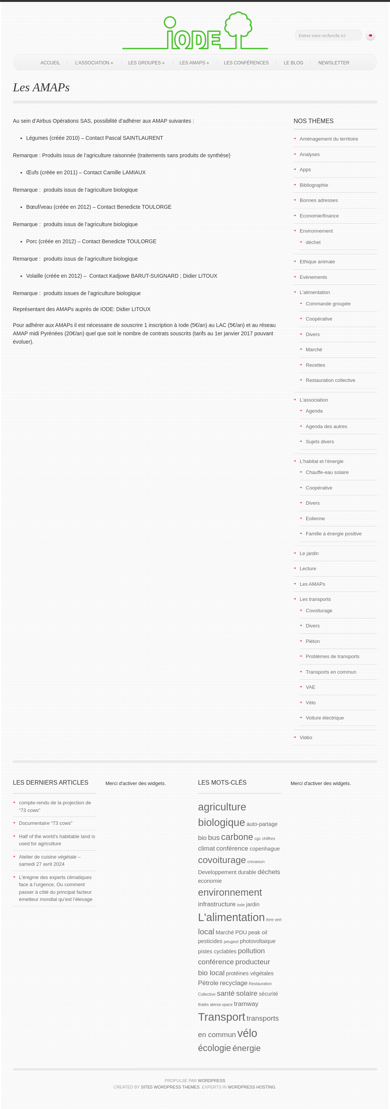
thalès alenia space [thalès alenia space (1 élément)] (215, 1004)
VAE (310, 687)
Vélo (311, 702)
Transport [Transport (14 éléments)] (221, 1016)
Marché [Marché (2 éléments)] (224, 932)
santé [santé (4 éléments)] (226, 993)
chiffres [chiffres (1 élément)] (268, 838)
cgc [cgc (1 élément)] (258, 838)
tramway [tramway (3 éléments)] (246, 1003)
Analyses (310, 154)
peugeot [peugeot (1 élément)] (231, 941)
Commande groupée (328, 304)
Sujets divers (320, 441)
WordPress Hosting (251, 1087)
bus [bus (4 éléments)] (214, 838)
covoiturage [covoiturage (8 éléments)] (222, 860)
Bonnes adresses (319, 200)
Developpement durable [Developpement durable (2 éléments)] (227, 872)
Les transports (315, 599)
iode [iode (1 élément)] (241, 905)
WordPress (211, 1080)
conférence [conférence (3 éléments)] (232, 848)
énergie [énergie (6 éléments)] (247, 1048)
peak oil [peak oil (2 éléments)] (257, 932)
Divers (313, 334)
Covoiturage (319, 610)
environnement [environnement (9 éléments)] (230, 892)
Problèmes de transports (333, 656)
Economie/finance (319, 216)
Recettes (315, 365)
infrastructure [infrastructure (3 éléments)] (217, 904)
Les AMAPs (194, 63)
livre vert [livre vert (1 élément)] (273, 919)
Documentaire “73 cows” (45, 823)
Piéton (313, 641)
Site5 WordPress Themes (170, 1087)
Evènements (313, 277)
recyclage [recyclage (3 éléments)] (234, 983)
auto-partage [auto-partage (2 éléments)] (262, 824)
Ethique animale (317, 261)
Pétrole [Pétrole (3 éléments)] (208, 983)
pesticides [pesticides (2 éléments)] (210, 941)
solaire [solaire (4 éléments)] (246, 993)
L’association (94, 63)
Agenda (314, 411)
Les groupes (146, 63)
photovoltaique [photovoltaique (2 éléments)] (257, 941)
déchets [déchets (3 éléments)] (269, 872)
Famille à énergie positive (334, 534)
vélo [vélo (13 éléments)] (247, 1033)
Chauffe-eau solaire (327, 472)
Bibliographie (314, 185)
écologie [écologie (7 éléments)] (214, 1048)
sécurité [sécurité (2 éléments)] (268, 994)
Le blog (293, 63)
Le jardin (309, 553)
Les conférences (246, 63)
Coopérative (319, 319)
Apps (305, 169)
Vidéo (306, 737)
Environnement (316, 231)
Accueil (50, 63)
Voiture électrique (325, 718)
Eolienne (315, 518)
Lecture (308, 568)
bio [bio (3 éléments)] (202, 838)
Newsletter (333, 63)
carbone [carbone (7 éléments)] (237, 837)
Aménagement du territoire (329, 139)
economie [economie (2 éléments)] (210, 881)
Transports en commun (331, 672)
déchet (313, 242)
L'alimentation (315, 292)
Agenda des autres (326, 426)
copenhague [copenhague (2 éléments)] (265, 849)
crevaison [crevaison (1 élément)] (256, 861)
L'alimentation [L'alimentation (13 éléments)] (231, 917)
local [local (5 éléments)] (206, 931)
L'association (314, 400)
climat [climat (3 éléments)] (206, 848)
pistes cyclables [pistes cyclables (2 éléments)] (217, 951)
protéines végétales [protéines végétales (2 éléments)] (250, 973)
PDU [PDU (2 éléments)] (241, 932)
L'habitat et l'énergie (322, 461)
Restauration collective (330, 380)
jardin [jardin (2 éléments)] (252, 904)
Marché (314, 349)
